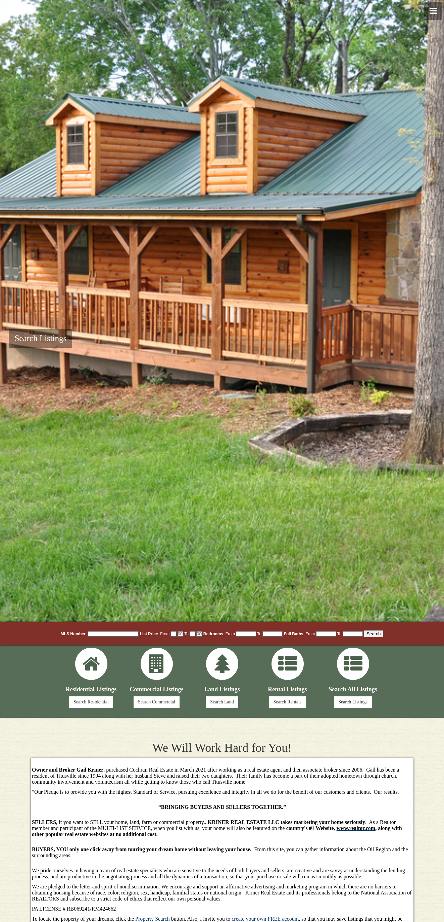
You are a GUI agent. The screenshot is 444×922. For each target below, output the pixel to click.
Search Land (222, 701)
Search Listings (40, 338)
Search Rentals (288, 701)
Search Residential (91, 701)
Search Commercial (156, 701)
